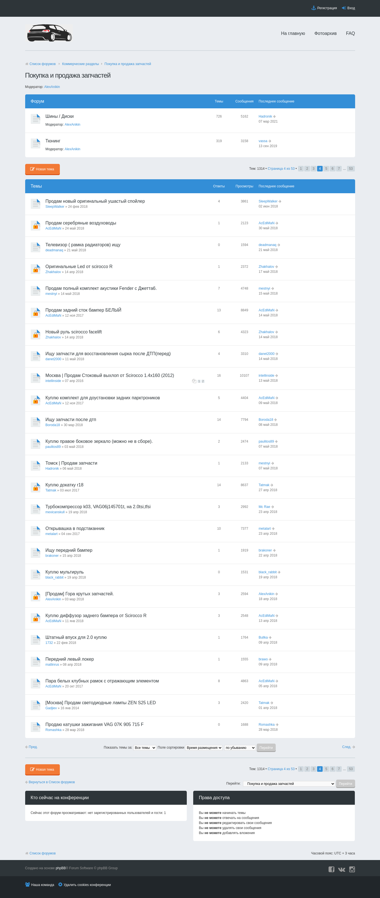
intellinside (53, 381)
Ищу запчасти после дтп (71, 419)
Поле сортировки (190, 747)
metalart (52, 534)
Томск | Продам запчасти (71, 463)
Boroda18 (53, 425)
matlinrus (52, 665)
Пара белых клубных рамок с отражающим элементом (102, 681)
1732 (49, 643)
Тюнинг (53, 140)
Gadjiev (51, 708)
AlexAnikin (52, 87)
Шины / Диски (60, 116)
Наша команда (42, 885)
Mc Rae (264, 507)
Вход (351, 8)
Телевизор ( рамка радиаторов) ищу (83, 244)
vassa (263, 141)
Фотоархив (325, 33)
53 (351, 169)
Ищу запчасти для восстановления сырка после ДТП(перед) (108, 353)
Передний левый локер (70, 659)
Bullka (263, 637)
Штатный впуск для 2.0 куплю (76, 637)
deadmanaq (54, 250)
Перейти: (233, 783)
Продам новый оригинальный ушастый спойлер (95, 201)
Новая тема (42, 169)
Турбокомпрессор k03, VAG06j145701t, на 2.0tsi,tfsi (98, 506)
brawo (263, 659)
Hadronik (265, 116)
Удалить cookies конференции (87, 885)
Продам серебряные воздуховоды (81, 223)
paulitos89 (53, 447)
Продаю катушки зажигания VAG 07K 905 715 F (95, 724)
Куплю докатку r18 (65, 485)
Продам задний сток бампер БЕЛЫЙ (84, 310)
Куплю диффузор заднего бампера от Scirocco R (96, 615)
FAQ (350, 33)
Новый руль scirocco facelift (74, 331)
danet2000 (54, 359)
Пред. (31, 747)
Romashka (54, 730)
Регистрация (327, 8)
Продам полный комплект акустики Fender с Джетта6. (101, 288)
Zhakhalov (53, 272)
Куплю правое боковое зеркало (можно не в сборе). (99, 441)
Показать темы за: (130, 747)
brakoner (52, 556)
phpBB (61, 868)
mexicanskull (55, 512)
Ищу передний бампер (69, 550)
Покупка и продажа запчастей (128, 64)
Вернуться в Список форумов (50, 782)
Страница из (281, 169)
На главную (293, 33)
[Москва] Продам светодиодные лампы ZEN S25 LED (101, 702)
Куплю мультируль (65, 572)
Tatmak (51, 490)
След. (348, 747)
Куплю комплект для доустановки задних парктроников (103, 397)
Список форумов (43, 64)
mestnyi (51, 294)
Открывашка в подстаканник (75, 528)
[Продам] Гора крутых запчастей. (80, 593)
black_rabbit (55, 577)
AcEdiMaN (54, 228)
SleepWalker (55, 207)
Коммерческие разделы (80, 64)
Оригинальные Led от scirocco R (79, 266)
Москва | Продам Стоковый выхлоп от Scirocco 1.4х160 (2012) (110, 375)
